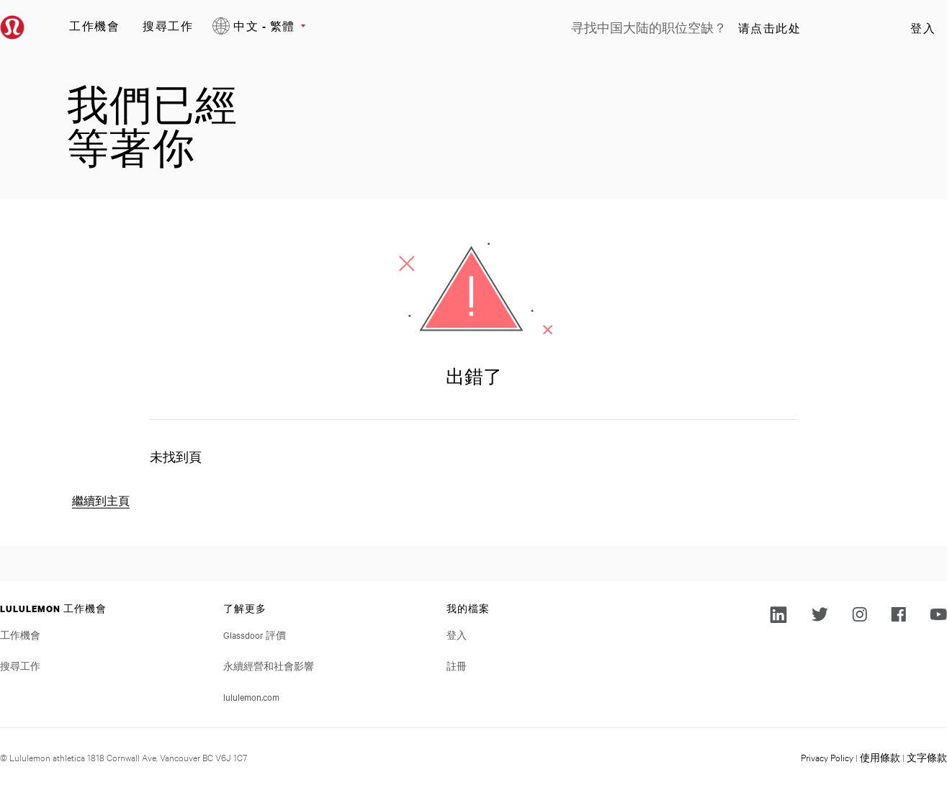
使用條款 (880, 757)
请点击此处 (770, 28)
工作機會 (94, 25)
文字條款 (927, 757)
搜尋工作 (168, 25)
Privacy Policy (827, 757)
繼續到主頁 (101, 501)
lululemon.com (251, 696)
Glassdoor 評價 (254, 634)
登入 (922, 28)
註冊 (456, 665)
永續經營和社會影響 (268, 665)
